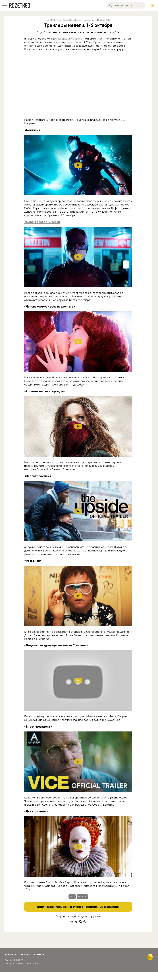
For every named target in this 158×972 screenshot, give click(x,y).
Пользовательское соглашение (21, 963)
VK (101, 907)
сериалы (82, 896)
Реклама (24, 954)
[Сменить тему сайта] (153, 5)
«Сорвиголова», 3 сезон (42, 222)
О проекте (38, 954)
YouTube (112, 907)
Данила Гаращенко (84, 20)
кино (72, 896)
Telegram (91, 907)
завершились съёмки (70, 38)
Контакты (11, 954)
